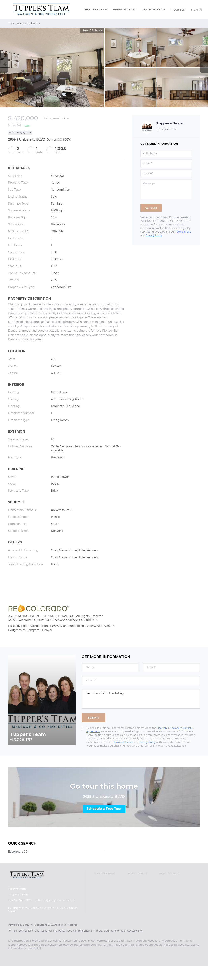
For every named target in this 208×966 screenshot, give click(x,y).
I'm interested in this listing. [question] (141, 699)
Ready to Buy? (124, 9)
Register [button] (178, 9)
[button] (41, 9)
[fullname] (166, 153)
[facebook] (12, 955)
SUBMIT (93, 717)
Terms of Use (183, 231)
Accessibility (134, 930)
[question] (166, 189)
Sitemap (120, 930)
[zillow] (36, 955)
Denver (19, 23)
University (34, 23)
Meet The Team (96, 9)
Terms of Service (123, 742)
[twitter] (24, 955)
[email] (166, 163)
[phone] (166, 173)
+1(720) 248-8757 (166, 128)
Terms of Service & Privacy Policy (27, 930)
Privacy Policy (154, 235)
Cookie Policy (57, 930)
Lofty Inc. (28, 924)
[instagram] (47, 955)
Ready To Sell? (153, 9)
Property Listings (103, 930)
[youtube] (59, 955)
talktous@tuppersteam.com (55, 900)
